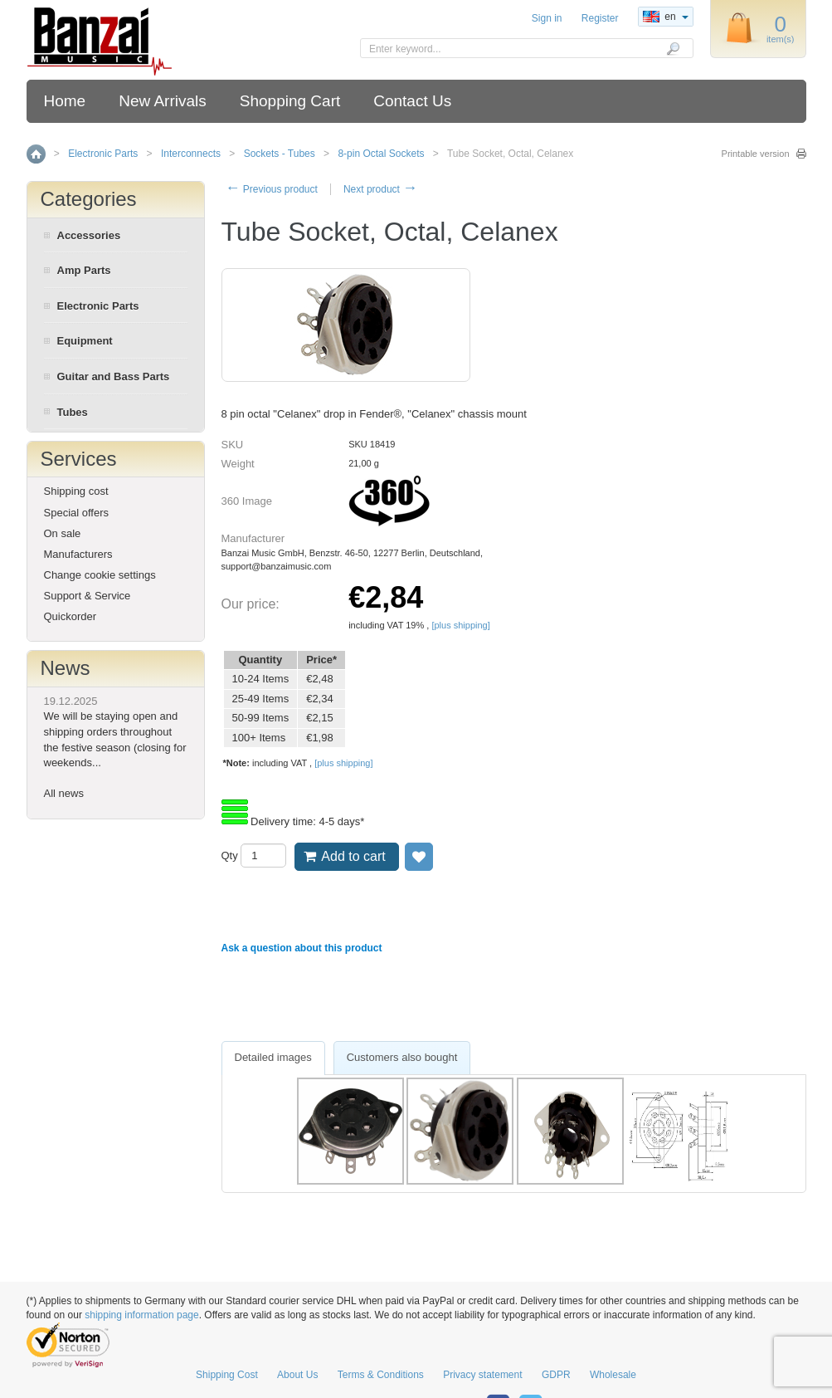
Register (600, 18)
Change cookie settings (100, 575)
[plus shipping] (460, 625)
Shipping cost (76, 491)
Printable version (756, 154)
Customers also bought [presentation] (402, 1057)
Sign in (547, 18)
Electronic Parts (103, 153)
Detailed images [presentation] (273, 1057)
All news (64, 793)
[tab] (273, 1058)
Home (65, 101)
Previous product (272, 189)
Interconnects (191, 153)
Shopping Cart (290, 101)
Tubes (72, 412)
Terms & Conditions (381, 1375)
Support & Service (87, 595)
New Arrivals (163, 101)
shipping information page (141, 1315)
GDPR (556, 1375)
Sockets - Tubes (279, 153)
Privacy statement (482, 1375)
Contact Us (412, 101)
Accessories (89, 235)
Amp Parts (84, 270)
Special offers (76, 512)
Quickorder (70, 616)
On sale (62, 533)
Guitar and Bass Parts (113, 376)
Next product (380, 189)
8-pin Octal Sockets (381, 153)
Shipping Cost (227, 1375)
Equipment (85, 341)
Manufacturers (78, 554)
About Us (297, 1375)
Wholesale (613, 1375)
